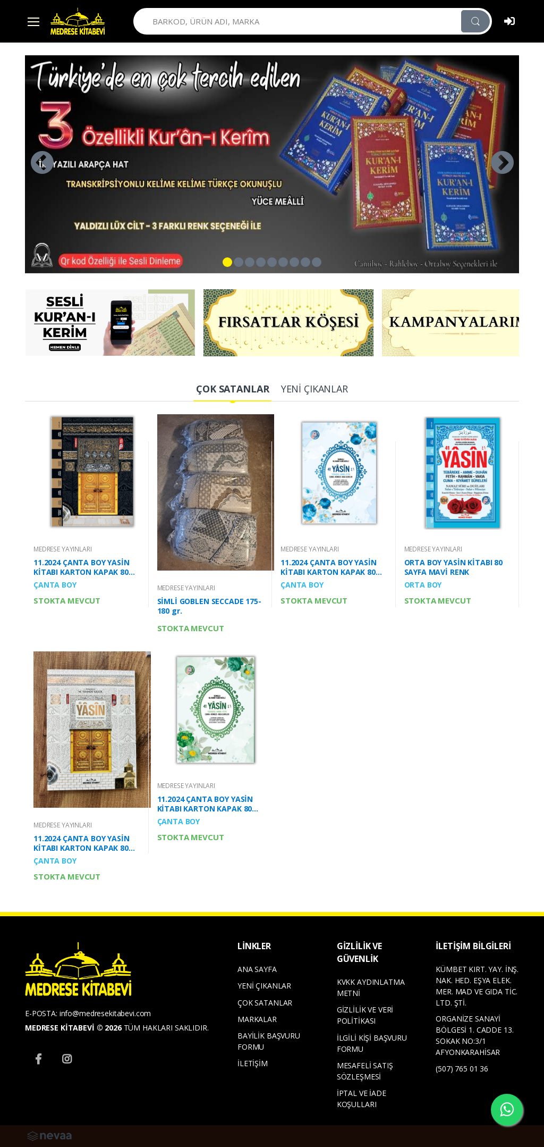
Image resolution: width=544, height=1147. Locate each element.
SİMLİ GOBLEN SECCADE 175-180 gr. (209, 606)
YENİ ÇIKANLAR (264, 986)
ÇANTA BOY (54, 585)
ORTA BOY (423, 585)
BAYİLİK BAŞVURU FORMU (268, 1041)
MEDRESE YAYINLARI (62, 549)
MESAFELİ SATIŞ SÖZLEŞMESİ (365, 1071)
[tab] (232, 389)
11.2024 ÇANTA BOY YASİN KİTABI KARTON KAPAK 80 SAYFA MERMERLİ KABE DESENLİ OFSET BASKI (81, 567)
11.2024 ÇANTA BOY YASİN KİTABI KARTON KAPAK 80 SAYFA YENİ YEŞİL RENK (205, 804)
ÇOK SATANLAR (264, 1003)
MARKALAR (257, 1019)
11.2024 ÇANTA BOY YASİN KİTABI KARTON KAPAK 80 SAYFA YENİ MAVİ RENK (328, 567)
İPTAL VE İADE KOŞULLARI (361, 1098)
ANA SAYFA (257, 969)
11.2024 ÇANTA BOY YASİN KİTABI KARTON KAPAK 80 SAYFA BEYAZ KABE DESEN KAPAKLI (81, 843)
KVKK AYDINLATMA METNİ (371, 987)
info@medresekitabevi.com (105, 1013)
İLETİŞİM (252, 1063)
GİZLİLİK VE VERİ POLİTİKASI (365, 1015)
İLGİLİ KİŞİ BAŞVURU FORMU (372, 1043)
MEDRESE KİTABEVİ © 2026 (73, 1028)
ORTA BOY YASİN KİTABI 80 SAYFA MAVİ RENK (453, 567)
